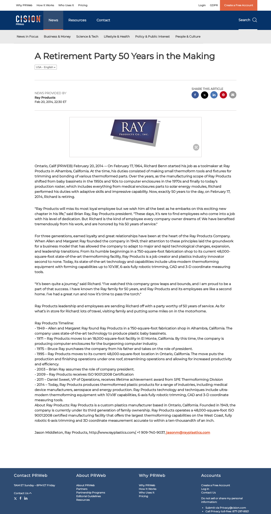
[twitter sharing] (204, 95)
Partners (81, 489)
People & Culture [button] (187, 36)
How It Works (45, 5)
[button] (136, 132)
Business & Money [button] (57, 36)
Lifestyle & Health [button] (117, 36)
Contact (103, 20)
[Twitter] (16, 498)
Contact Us (23, 493)
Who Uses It (66, 5)
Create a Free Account (238, 5)
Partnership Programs (90, 492)
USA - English (46, 67)
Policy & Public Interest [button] (152, 36)
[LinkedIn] (26, 498)
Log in (205, 489)
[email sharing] (232, 95)
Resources (77, 20)
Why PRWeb (24, 5)
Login (202, 5)
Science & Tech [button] (87, 36)
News (53, 20)
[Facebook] (20, 498)
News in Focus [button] (27, 36)
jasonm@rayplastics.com (188, 433)
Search (248, 20)
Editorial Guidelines (88, 496)
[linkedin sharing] (214, 95)
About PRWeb (85, 485)
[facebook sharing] (195, 95)
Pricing (82, 5)
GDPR (214, 5)
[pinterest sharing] (223, 95)
